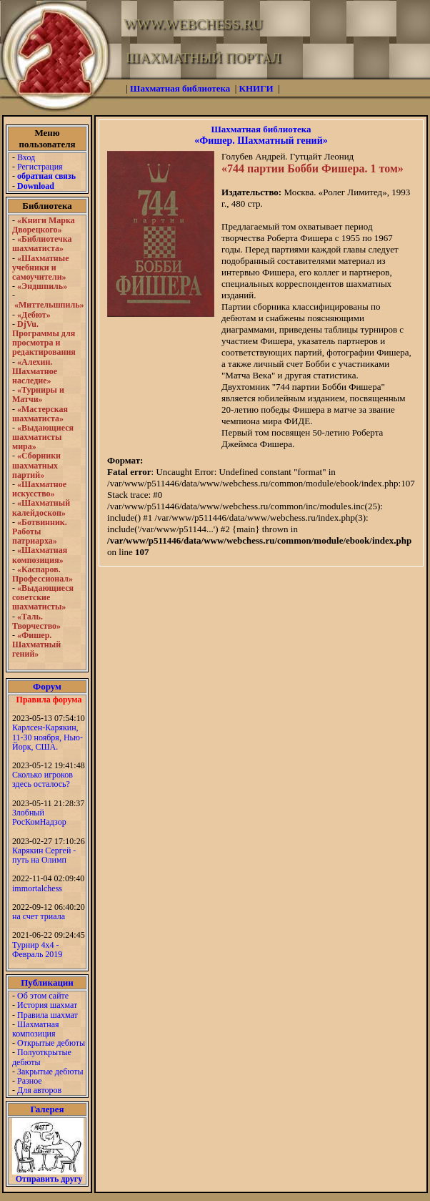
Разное (29, 1081)
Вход (26, 157)
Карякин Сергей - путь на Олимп (44, 855)
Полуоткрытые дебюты (41, 1057)
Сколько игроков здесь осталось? (42, 779)
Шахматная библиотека (261, 129)
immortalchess (37, 888)
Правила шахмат (47, 1015)
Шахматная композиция (35, 1029)
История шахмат (47, 1005)
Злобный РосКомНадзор (39, 817)
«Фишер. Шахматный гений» (260, 140)
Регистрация (40, 167)
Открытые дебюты (51, 1043)
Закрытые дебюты (50, 1072)
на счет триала (38, 916)
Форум (47, 686)
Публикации (47, 982)
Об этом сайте (43, 996)
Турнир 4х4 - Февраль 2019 (37, 949)
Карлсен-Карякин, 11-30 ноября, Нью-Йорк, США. (47, 736)
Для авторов (39, 1090)
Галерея (47, 1109)
